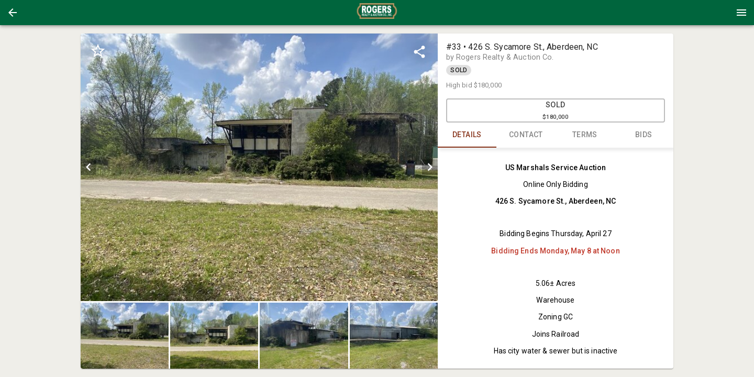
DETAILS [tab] (467, 135)
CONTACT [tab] (526, 135)
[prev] (88, 167)
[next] (430, 167)
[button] (12, 12)
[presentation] (377, 12)
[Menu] (741, 12)
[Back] (12, 12)
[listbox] (259, 167)
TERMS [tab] (585, 135)
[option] (259, 167)
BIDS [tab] (643, 135)
